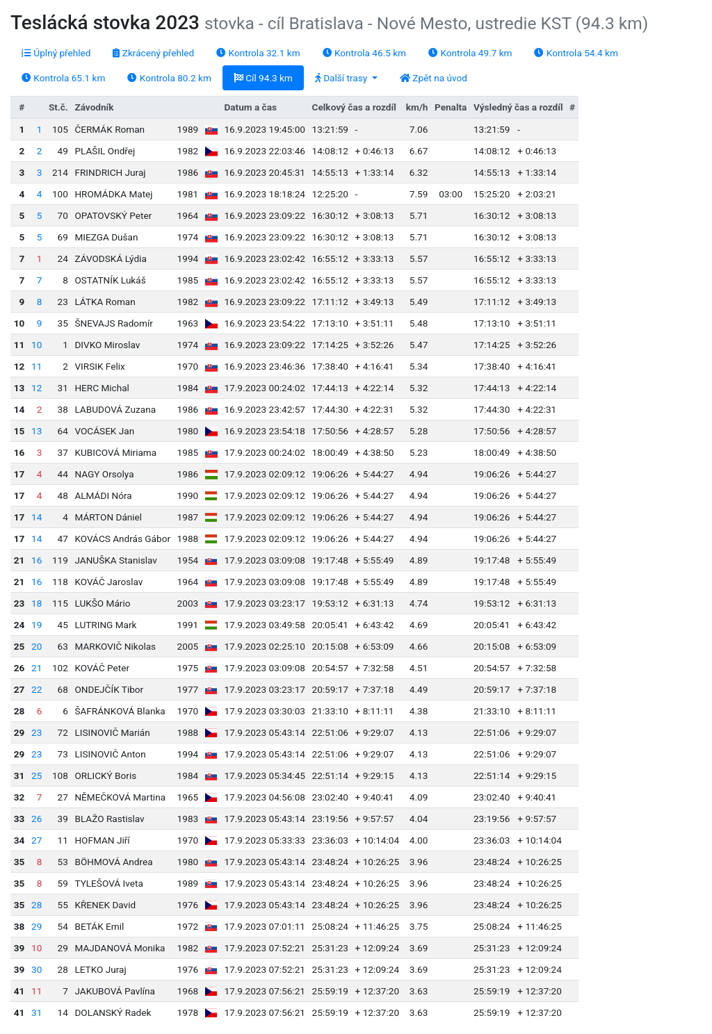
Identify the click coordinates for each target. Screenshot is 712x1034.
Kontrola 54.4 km (575, 52)
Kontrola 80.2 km (169, 77)
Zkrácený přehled (153, 52)
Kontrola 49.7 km (470, 52)
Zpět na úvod (433, 77)
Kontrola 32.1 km (258, 52)
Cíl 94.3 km (263, 77)
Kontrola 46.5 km (364, 52)
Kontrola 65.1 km (63, 77)
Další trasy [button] (342, 77)
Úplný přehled (56, 52)
